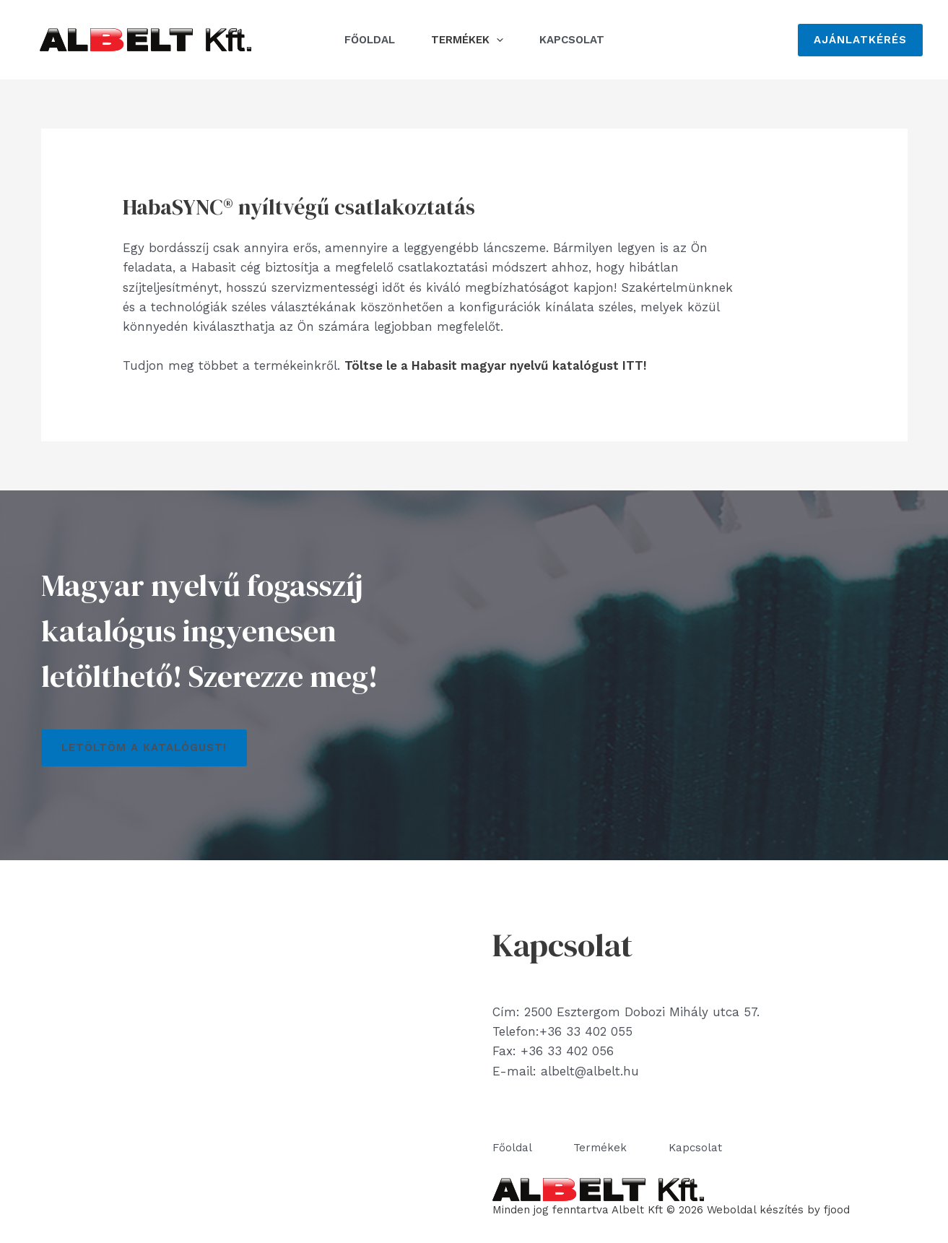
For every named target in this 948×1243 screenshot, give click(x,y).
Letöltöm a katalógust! (144, 747)
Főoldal (369, 39)
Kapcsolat (571, 39)
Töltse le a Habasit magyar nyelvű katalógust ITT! (495, 365)
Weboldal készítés (755, 1209)
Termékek (467, 39)
